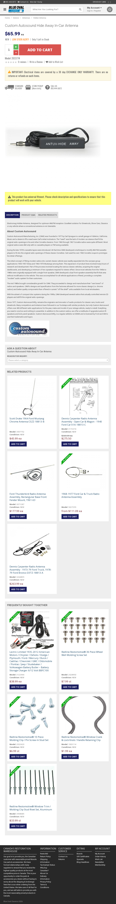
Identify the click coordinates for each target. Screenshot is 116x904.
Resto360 (44, 854)
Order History (100, 856)
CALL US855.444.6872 (56, 87)
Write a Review (36, 62)
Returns (61, 859)
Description (12, 215)
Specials (80, 859)
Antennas (26, 18)
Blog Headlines (83, 862)
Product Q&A (28, 215)
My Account (100, 854)
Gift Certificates (83, 856)
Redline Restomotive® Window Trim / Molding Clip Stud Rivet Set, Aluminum (31, 808)
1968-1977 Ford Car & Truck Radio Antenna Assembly (80, 495)
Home (7, 18)
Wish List (99, 859)
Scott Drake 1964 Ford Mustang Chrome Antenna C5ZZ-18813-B (27, 420)
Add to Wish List (54, 62)
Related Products (47, 215)
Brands (79, 854)
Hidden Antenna (39, 18)
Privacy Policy (45, 882)
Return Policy (45, 856)
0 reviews (22, 62)
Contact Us (23, 2)
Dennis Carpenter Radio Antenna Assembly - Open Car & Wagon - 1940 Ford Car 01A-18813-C (82, 421)
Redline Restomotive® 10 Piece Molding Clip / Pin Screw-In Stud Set (29, 738)
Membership (100, 865)
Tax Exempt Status (47, 865)
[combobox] (58, 360)
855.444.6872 (10, 2)
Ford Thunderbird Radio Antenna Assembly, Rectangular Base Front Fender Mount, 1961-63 (28, 497)
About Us (44, 873)
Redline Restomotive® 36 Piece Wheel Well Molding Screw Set (82, 653)
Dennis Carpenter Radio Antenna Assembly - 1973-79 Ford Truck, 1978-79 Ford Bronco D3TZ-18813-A (31, 569)
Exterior (16, 18)
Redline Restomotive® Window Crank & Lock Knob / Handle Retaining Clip (82, 738)
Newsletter (99, 862)
